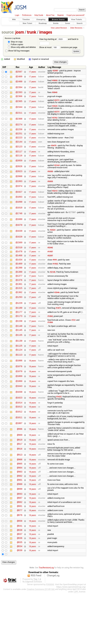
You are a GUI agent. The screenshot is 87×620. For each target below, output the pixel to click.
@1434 (19, 267)
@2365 (19, 102)
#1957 (50, 258)
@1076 (19, 381)
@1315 (19, 299)
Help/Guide (38, 15)
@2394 (19, 87)
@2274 (19, 126)
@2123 (19, 150)
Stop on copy (15, 41)
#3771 (57, 102)
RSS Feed (36, 602)
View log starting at (53, 39)
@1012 (19, 428)
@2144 (19, 145)
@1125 (19, 360)
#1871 (58, 320)
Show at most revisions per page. (58, 47)
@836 (19, 563)
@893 (19, 515)
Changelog (40, 19)
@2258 (19, 131)
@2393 (19, 93)
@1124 (19, 364)
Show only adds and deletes (22, 47)
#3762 (54, 119)
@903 (19, 491)
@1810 (19, 213)
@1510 (19, 253)
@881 (19, 529)
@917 (19, 461)
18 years (32, 376)
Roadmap (43, 23)
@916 (19, 466)
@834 (19, 572)
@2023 (19, 176)
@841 (19, 549)
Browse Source (58, 19)
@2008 (19, 181)
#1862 (50, 329)
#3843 (54, 93)
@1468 (19, 262)
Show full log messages (17, 50)
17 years (32, 72)
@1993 (19, 186)
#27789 (71, 218)
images (45, 32)
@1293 (19, 308)
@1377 (19, 285)
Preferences (26, 15)
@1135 (19, 349)
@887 (19, 520)
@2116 (19, 159)
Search (80, 23)
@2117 (19, 155)
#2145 (52, 281)
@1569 (19, 248)
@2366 (19, 97)
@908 (19, 477)
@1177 (19, 324)
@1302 (19, 303)
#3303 (50, 186)
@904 (19, 486)
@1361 (19, 294)
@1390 (19, 276)
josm (19, 32)
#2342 (50, 253)
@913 (19, 472)
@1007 (19, 440)
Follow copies (15, 44)
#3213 (54, 196)
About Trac (50, 15)
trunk (31, 32)
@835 (19, 568)
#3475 (53, 149)
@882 (19, 524)
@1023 (19, 413)
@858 (19, 544)
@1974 (19, 191)
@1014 (19, 418)
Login (17, 15)
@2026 (19, 170)
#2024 (52, 236)
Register (60, 15)
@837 (19, 559)
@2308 (19, 120)
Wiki (14, 19)
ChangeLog (53, 602)
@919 (19, 457)
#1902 (55, 272)
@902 (19, 496)
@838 (19, 554)
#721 (73, 333)
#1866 (50, 335)
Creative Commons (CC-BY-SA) (41, 616)
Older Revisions (76, 28)
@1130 (19, 354)
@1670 (19, 230)
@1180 (19, 319)
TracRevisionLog (46, 594)
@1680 (19, 225)
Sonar (67, 23)
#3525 (54, 107)
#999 (54, 267)
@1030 (19, 408)
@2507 (19, 71)
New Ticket (27, 23)
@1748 (19, 219)
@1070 (19, 386)
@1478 (19, 258)
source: (8, 32)
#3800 (54, 81)
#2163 (57, 170)
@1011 (19, 434)
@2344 (19, 108)
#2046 (57, 304)
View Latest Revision (59, 28)
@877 (19, 533)
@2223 (19, 140)
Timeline (26, 19)
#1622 (59, 412)
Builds (56, 23)
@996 (19, 446)
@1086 (19, 375)
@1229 (19, 314)
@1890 (19, 207)
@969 (19, 451)
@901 (19, 500)
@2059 (19, 165)
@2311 (19, 114)
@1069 (19, 391)
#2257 (50, 263)
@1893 (19, 202)
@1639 (19, 236)
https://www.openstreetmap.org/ (71, 614)
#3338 (50, 176)
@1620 (19, 242)
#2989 (55, 71)
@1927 (19, 197)
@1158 (19, 334)
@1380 (19, 280)
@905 (19, 482)
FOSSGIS (50, 611)
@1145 (19, 343)
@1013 (19, 423)
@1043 (19, 402)
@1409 (19, 271)
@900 (19, 505)
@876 (19, 538)
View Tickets (76, 19)
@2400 (19, 82)
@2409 (19, 76)
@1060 (19, 396)
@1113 (19, 369)
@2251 (19, 135)
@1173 (19, 328)
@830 (19, 577)
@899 (19, 510)
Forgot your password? (76, 15)
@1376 (19, 290)
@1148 (19, 339)
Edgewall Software (33, 608)
